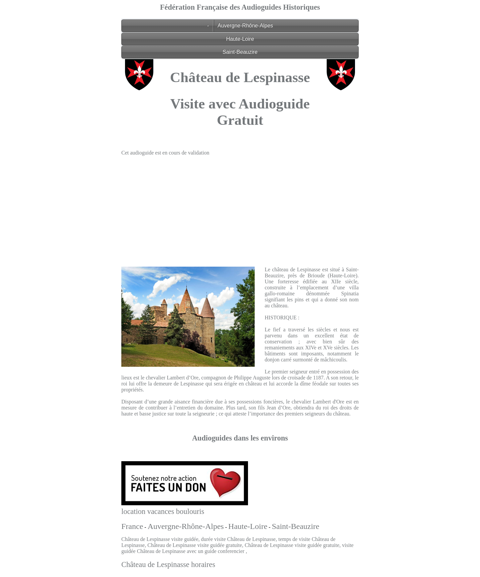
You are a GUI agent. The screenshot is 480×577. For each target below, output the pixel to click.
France (132, 526)
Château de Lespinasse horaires (168, 564)
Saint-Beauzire (240, 52)
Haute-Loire (240, 39)
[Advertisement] (240, 208)
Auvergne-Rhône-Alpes (245, 25)
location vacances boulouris (162, 511)
